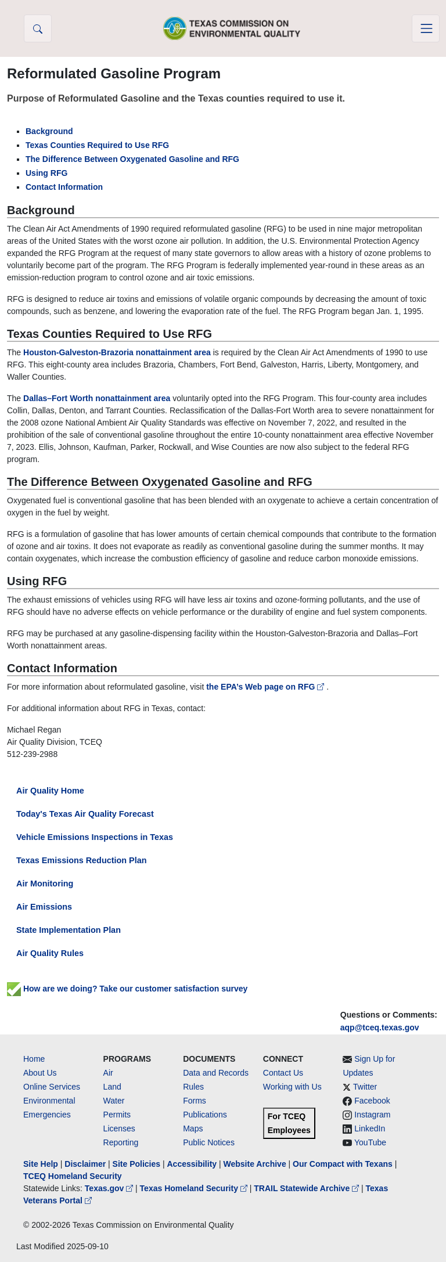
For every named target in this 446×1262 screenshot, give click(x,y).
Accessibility (193, 1164)
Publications (205, 1114)
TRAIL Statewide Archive (307, 1188)
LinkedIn (369, 1128)
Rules (193, 1086)
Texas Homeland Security (195, 1188)
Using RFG (46, 173)
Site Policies (136, 1164)
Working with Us (292, 1086)
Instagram (372, 1114)
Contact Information (64, 187)
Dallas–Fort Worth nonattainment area (96, 398)
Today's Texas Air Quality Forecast (85, 814)
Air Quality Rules (50, 953)
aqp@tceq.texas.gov (379, 1027)
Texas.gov (110, 1188)
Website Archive (255, 1164)
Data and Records (216, 1072)
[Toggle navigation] (426, 28)
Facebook (372, 1100)
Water (114, 1100)
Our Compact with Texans (343, 1164)
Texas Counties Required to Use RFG (97, 145)
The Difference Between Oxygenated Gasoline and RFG (132, 159)
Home (34, 1058)
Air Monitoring (44, 883)
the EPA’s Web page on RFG (266, 686)
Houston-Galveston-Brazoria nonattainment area (117, 352)
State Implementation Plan (68, 930)
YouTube (370, 1142)
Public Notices (209, 1142)
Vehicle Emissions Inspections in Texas (94, 837)
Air (108, 1072)
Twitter (365, 1086)
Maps (193, 1128)
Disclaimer (85, 1164)
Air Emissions (44, 906)
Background (49, 131)
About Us (40, 1072)
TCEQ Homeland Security (72, 1176)
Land (112, 1086)
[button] (38, 28)
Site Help (40, 1164)
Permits (117, 1114)
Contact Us (283, 1072)
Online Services (51, 1086)
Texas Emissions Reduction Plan (81, 860)
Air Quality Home (50, 790)
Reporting (121, 1142)
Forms (194, 1100)
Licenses (119, 1128)
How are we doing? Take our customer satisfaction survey (127, 988)
